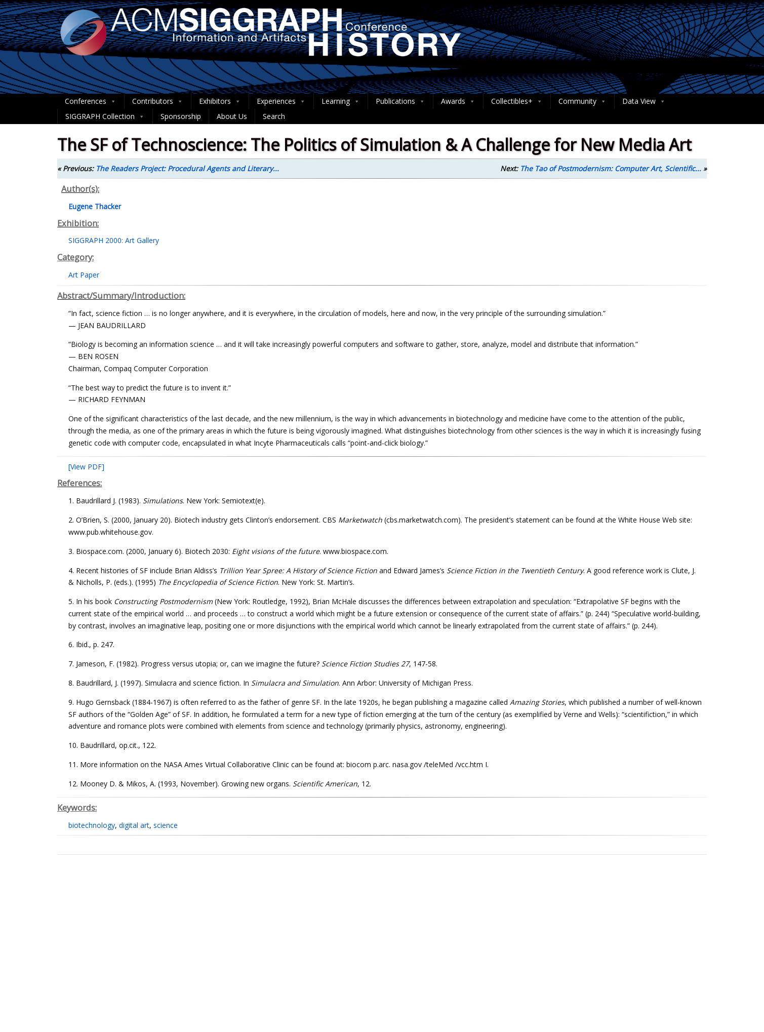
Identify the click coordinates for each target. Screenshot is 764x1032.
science (165, 825)
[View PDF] (86, 466)
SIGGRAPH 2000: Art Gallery (113, 240)
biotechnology (91, 825)
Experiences (281, 101)
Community (582, 101)
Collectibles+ (517, 101)
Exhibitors (220, 101)
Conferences (90, 101)
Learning (340, 101)
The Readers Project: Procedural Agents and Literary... (187, 168)
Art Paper (83, 275)
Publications (400, 101)
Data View (644, 101)
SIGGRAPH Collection (105, 116)
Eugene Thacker (94, 206)
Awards (458, 101)
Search (274, 116)
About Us (232, 116)
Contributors (157, 101)
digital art (134, 825)
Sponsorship (180, 116)
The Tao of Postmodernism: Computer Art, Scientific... (610, 168)
